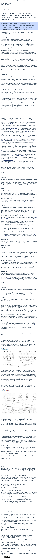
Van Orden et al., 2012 (13, 158)
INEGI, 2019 (9, 129)
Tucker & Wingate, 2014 (27, 155)
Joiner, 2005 (3, 140)
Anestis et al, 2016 (22, 191)
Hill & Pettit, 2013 (18, 155)
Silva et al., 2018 (10, 195)
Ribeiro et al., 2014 (5, 278)
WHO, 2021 (27, 131)
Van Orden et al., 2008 (8, 160)
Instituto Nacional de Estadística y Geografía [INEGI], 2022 (20, 123)
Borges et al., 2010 (13, 128)
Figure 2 (22, 387)
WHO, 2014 (26, 118)
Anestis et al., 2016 (28, 201)
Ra (10, 208)
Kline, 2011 (19, 267)
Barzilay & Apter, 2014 (13, 139)
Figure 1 (35, 346)
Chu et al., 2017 (32, 140)
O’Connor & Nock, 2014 (24, 136)
